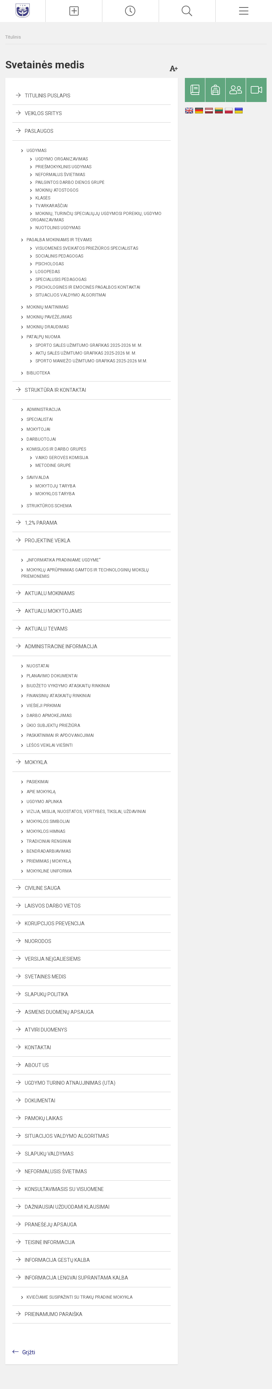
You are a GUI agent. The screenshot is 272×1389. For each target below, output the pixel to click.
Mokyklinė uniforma (49, 871)
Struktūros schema (49, 505)
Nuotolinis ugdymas (57, 227)
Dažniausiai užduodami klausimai (67, 1207)
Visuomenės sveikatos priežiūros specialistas (86, 248)
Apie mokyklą (41, 791)
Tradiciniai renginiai (49, 841)
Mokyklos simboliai (48, 821)
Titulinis (13, 37)
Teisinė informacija (50, 1242)
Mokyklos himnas (46, 831)
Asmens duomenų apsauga (59, 1012)
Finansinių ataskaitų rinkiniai (59, 695)
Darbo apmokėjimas (49, 715)
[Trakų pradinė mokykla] (23, 10)
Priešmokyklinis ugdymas (63, 166)
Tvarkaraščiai (51, 205)
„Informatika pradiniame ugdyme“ (64, 560)
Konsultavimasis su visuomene (64, 1189)
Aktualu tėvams (46, 629)
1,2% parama (41, 523)
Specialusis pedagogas (60, 279)
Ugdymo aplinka (44, 801)
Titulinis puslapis (47, 95)
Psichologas (49, 263)
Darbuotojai (41, 439)
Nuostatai (38, 666)
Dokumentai (40, 1100)
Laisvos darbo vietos (53, 906)
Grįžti (28, 1352)
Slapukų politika (46, 994)
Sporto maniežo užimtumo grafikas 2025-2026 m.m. (91, 360)
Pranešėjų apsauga (51, 1224)
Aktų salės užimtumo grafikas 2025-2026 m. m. (85, 353)
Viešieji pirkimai (44, 705)
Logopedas (47, 271)
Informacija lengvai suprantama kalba (76, 1278)
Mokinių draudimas (48, 326)
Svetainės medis (45, 976)
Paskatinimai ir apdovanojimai (60, 735)
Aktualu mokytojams (53, 611)
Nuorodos (38, 941)
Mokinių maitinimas (47, 307)
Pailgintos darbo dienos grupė (69, 182)
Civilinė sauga (43, 888)
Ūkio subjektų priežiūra (53, 725)
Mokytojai (38, 429)
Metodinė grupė (53, 465)
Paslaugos (39, 131)
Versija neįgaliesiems (53, 959)
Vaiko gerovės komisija (61, 457)
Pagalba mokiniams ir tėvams (59, 239)
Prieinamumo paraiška (54, 1314)
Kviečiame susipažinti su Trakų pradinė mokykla (79, 1297)
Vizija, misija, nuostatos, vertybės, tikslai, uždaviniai (86, 811)
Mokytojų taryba (55, 486)
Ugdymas (36, 150)
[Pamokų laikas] (130, 11)
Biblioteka (38, 373)
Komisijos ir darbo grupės (56, 449)
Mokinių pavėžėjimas (49, 317)
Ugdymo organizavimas (61, 159)
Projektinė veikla (47, 540)
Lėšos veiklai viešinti (50, 745)
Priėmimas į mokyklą (49, 861)
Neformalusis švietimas (56, 1171)
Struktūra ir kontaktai (55, 390)
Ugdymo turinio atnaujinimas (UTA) (70, 1083)
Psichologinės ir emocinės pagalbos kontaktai (87, 287)
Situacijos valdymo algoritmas (67, 1136)
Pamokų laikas (44, 1118)
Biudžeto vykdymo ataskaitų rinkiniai (68, 685)
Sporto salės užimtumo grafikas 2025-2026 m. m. (88, 345)
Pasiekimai (38, 781)
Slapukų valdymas (49, 1154)
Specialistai (40, 419)
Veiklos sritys (43, 113)
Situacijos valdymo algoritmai (70, 295)
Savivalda (38, 477)
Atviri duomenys (46, 1030)
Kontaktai (38, 1047)
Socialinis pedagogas (59, 256)
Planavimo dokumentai (52, 675)
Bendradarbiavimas (49, 851)
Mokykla (36, 762)
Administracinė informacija (61, 646)
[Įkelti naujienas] (74, 11)
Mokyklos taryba (55, 493)
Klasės (42, 198)
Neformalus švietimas (60, 174)
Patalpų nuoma (43, 336)
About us (37, 1065)
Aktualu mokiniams (50, 593)
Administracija (44, 409)
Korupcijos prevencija (55, 923)
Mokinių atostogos (56, 190)
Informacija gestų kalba (57, 1260)
